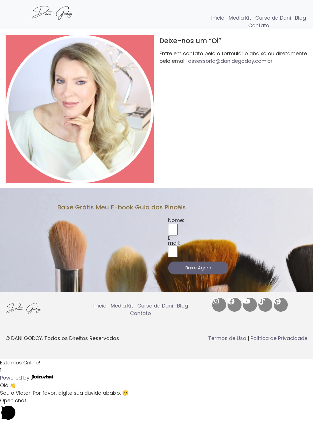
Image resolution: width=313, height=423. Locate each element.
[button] (156, 362)
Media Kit (240, 17)
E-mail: (174, 240)
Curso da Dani (273, 17)
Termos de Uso (227, 338)
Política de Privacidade (279, 338)
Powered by (27, 377)
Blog (300, 17)
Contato (258, 25)
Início (217, 17)
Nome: (176, 220)
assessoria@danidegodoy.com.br (230, 60)
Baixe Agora (198, 268)
